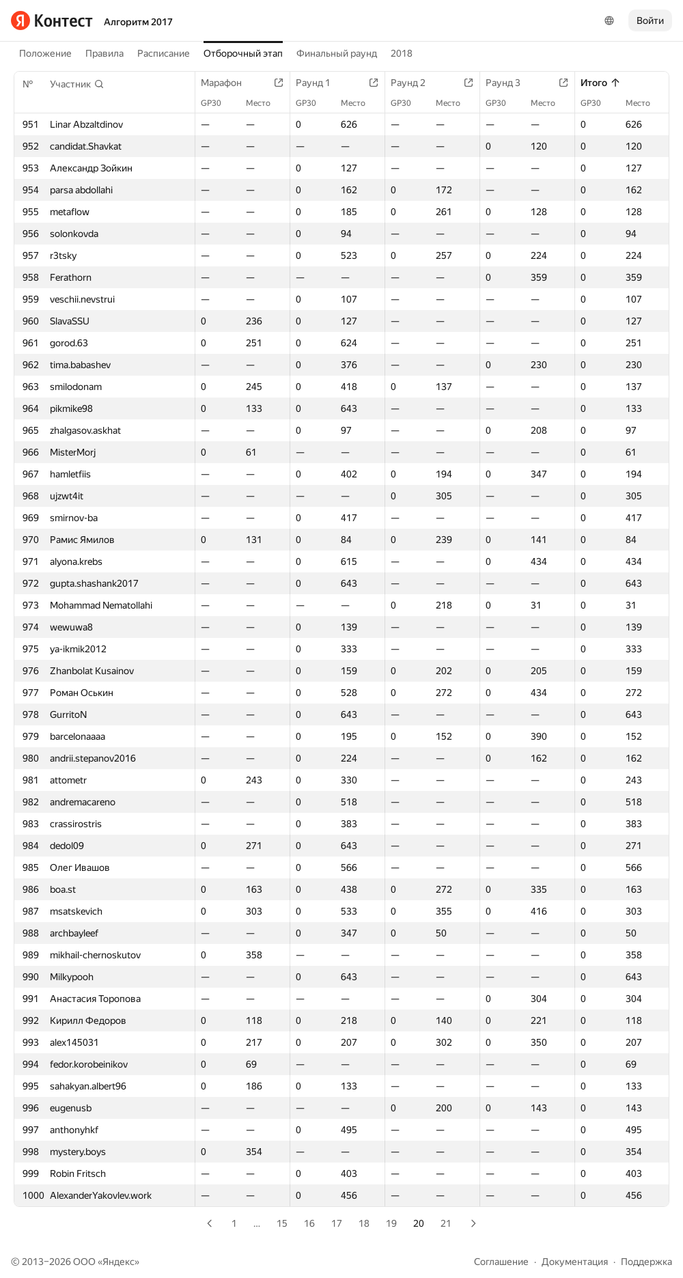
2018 (402, 53)
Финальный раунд (336, 53)
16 (309, 1223)
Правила (104, 53)
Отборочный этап (243, 53)
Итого (601, 82)
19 (391, 1223)
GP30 (218, 103)
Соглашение (501, 1261)
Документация (575, 1261)
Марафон (228, 82)
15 (282, 1223)
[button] (77, 84)
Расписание (163, 53)
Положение (45, 53)
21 (446, 1223)
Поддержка (646, 1261)
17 (336, 1223)
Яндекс (118, 1261)
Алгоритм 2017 (138, 21)
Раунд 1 (320, 82)
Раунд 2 (415, 82)
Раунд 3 (510, 82)
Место (265, 103)
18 (364, 1223)
